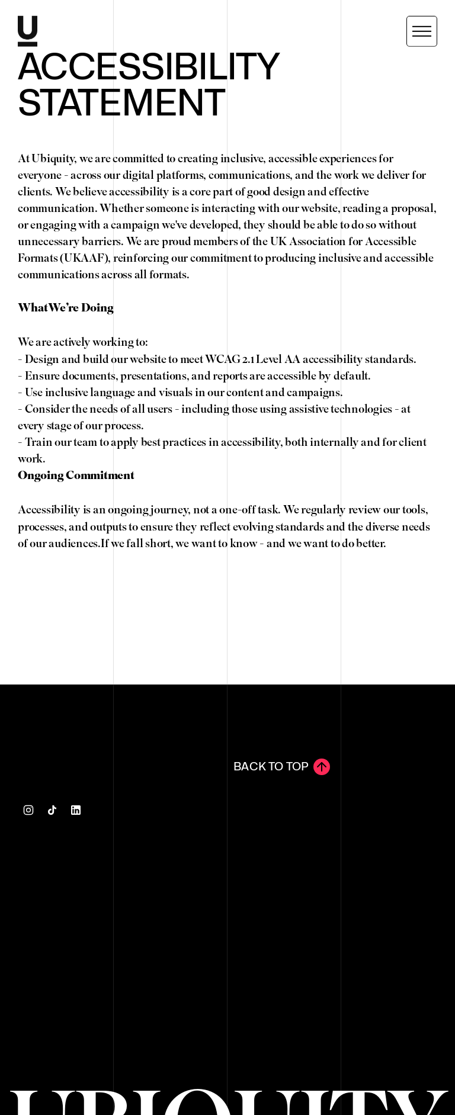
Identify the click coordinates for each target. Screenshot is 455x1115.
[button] (421, 30)
